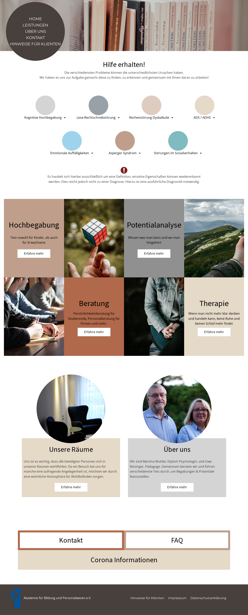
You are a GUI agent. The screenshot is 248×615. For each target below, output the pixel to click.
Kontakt (35, 37)
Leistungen (35, 25)
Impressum (177, 598)
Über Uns (35, 31)
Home (35, 18)
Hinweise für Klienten (35, 44)
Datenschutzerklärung (208, 598)
